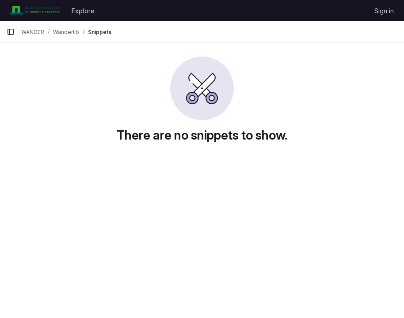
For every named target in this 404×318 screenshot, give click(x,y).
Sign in (384, 11)
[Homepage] (35, 11)
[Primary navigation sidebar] (11, 32)
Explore (83, 11)
